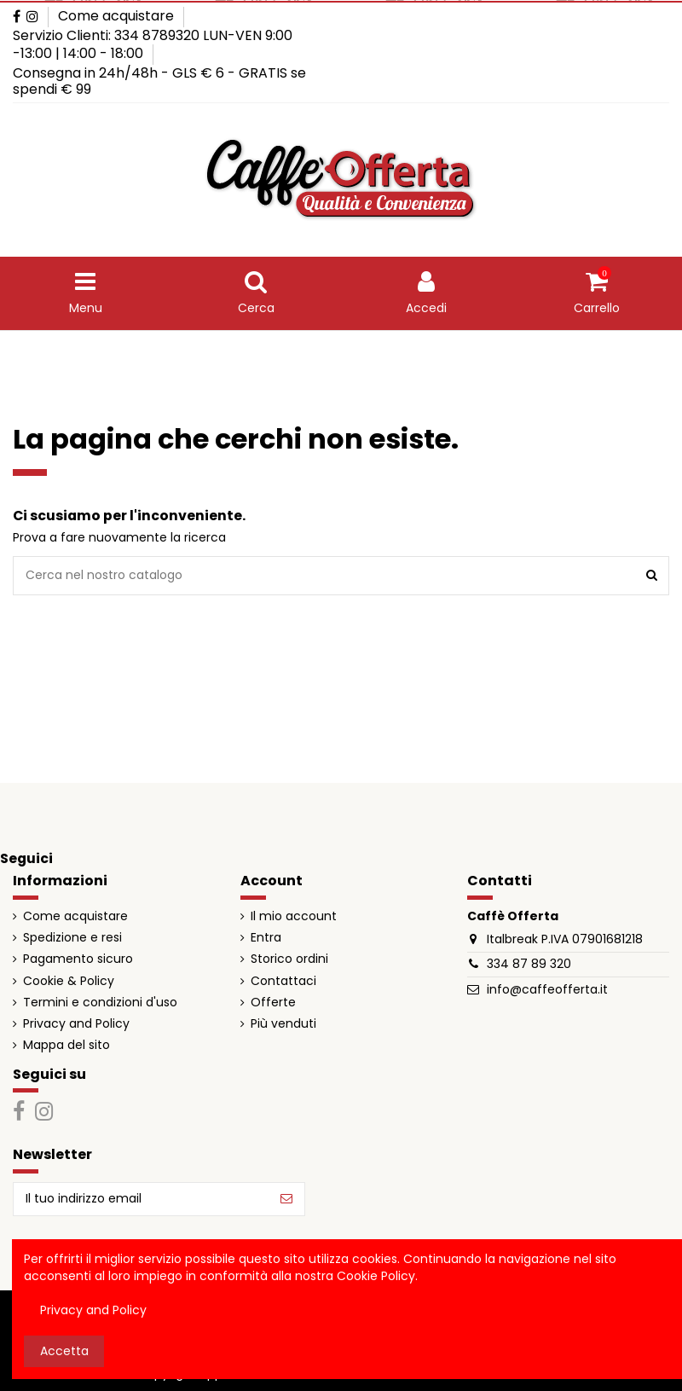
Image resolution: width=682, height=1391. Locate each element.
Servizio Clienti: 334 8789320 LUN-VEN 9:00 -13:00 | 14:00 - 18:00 (152, 44)
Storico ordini (289, 959)
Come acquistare (116, 16)
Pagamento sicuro (78, 959)
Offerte (273, 1002)
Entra (266, 938)
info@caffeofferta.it (547, 989)
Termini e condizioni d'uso (100, 1002)
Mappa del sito (66, 1045)
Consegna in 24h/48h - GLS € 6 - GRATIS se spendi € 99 (159, 81)
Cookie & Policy (68, 981)
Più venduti (283, 1024)
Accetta (64, 1350)
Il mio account (294, 916)
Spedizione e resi (72, 938)
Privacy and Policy (76, 1024)
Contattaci (283, 981)
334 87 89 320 (529, 963)
